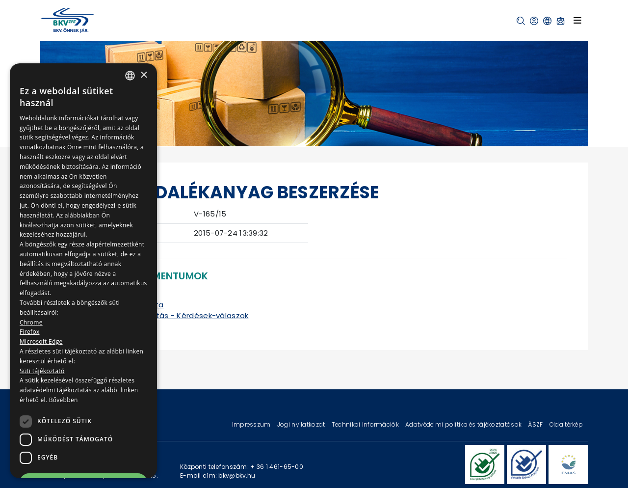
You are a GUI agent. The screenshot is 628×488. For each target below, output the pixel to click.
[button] (520, 20)
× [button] (143, 75)
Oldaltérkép (566, 424)
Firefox (30, 331)
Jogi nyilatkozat (302, 424)
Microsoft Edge (41, 341)
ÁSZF (536, 424)
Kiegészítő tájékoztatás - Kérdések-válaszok (162, 315)
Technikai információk (366, 424)
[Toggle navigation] (577, 20)
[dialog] (83, 270)
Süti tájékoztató (42, 371)
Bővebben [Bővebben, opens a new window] (63, 400)
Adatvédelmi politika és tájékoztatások (464, 424)
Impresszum (252, 424)
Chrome (31, 322)
